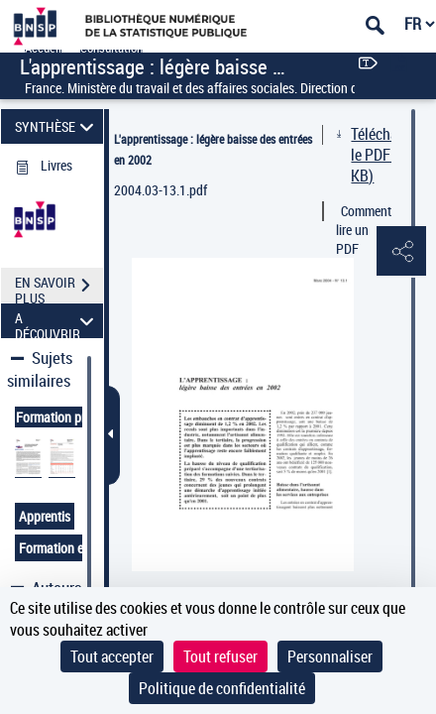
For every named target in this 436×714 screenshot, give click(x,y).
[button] (401, 252)
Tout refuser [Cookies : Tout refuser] (220, 656)
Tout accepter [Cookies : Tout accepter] (112, 656)
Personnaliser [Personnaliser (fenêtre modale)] (330, 656)
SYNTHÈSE (57, 126)
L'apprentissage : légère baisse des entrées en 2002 (213, 149)
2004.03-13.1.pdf (160, 189)
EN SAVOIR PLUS (59, 287)
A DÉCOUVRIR (57, 320)
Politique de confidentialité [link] (222, 688)
